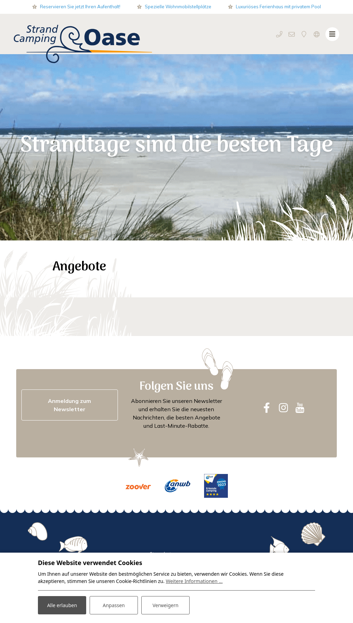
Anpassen (114, 605)
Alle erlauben (62, 605)
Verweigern (165, 605)
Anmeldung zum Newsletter (69, 405)
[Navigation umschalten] (332, 34)
